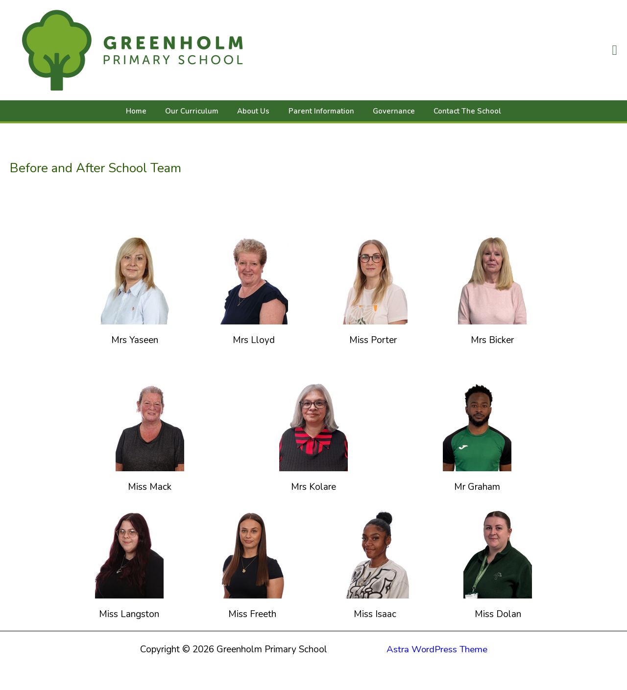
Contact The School (457, 111)
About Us (256, 111)
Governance (388, 111)
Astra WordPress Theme (437, 649)
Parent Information (319, 111)
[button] (614, 50)
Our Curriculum (198, 111)
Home (146, 111)
